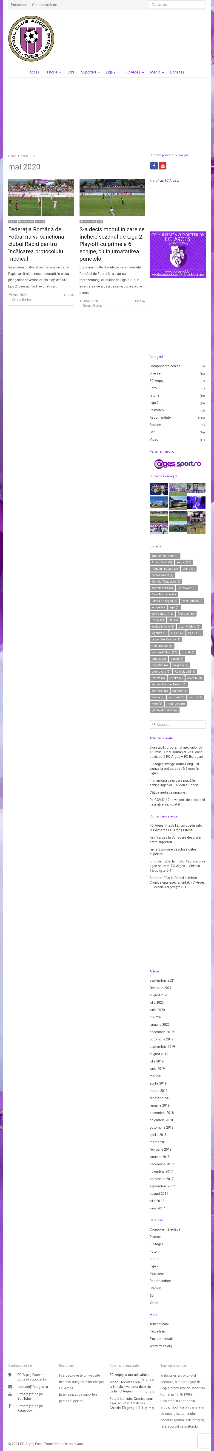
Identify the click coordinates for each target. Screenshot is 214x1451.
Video (154, 439)
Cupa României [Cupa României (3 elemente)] (163, 594)
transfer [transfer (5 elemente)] (179, 691)
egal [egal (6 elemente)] (174, 607)
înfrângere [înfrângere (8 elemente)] (176, 703)
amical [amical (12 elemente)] (184, 562)
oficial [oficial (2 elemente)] (188, 652)
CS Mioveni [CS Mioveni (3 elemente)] (187, 588)
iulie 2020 (157, 1002)
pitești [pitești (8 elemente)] (177, 658)
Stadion (155, 425)
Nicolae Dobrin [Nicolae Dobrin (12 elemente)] (164, 652)
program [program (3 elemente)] (180, 665)
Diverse (155, 373)
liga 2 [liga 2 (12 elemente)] (194, 633)
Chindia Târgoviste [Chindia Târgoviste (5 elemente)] (165, 581)
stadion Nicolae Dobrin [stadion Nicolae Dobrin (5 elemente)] (168, 684)
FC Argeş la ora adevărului (129, 1375)
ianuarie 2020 (160, 1025)
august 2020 (159, 995)
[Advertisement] (107, 115)
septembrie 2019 (162, 1047)
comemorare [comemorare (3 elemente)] (162, 588)
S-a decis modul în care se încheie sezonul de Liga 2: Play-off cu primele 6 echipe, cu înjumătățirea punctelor (112, 244)
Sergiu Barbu (21, 299)
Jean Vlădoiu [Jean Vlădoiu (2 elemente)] (189, 626)
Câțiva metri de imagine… (168, 792)
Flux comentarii (161, 1339)
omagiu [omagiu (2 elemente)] (158, 658)
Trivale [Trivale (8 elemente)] (157, 697)
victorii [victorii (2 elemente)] (195, 697)
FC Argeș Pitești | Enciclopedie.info (176, 825)
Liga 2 (111, 72)
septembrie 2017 (162, 1186)
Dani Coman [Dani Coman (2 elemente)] (192, 601)
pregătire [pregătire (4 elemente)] (159, 665)
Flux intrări (157, 1331)
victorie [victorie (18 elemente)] (177, 697)
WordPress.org (161, 1346)
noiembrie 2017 (161, 1171)
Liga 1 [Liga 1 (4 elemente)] (177, 633)
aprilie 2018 (158, 1135)
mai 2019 (156, 1076)
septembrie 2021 (162, 980)
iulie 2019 (157, 1061)
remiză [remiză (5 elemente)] (158, 678)
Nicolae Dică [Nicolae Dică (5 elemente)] (162, 646)
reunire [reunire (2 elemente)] (176, 678)
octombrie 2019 (162, 1039)
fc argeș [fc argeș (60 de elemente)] (186, 613)
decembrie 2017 (162, 1164)
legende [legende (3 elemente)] (159, 633)
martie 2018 (159, 1142)
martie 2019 (159, 1091)
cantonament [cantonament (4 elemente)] (162, 575)
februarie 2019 (160, 1098)
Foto (153, 388)
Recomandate (26, 221)
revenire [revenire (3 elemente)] (194, 678)
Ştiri (70, 72)
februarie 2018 (160, 1149)
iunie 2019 (157, 1069)
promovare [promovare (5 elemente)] (160, 671)
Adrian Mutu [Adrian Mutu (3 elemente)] (161, 562)
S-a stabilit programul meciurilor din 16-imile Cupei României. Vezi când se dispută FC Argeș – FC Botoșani (176, 752)
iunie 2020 (157, 1010)
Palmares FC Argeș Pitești (173, 830)
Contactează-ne (44, 5)
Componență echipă (165, 366)
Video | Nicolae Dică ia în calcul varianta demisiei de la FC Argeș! (130, 1386)
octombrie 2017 (162, 1179)
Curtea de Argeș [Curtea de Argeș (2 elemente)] (164, 601)
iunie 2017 (157, 1208)
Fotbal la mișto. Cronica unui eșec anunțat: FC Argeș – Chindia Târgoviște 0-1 (177, 866)
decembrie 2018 (162, 1113)
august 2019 (159, 1054)
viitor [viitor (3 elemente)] (156, 703)
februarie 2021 (160, 988)
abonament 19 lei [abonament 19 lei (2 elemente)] (165, 556)
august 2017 (159, 1194)
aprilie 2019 (158, 1083)
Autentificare (159, 1324)
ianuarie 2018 (160, 1157)
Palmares (157, 410)
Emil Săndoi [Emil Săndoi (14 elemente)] (162, 613)
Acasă (34, 72)
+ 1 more (40, 221)
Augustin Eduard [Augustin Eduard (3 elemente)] (164, 568)
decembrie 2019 (162, 1032)
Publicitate (19, 5)
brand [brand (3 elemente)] (189, 568)
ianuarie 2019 (160, 1105)
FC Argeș (133, 72)
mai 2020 (156, 1017)
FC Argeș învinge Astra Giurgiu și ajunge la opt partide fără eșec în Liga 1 (174, 768)
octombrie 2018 (162, 1127)
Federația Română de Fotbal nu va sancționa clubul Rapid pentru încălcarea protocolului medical (36, 244)
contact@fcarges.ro (32, 1387)
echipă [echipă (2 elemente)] (158, 607)
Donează (177, 72)
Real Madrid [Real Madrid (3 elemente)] (185, 671)
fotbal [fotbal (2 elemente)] (157, 620)
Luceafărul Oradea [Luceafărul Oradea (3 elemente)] (165, 639)
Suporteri (88, 72)
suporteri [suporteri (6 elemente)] (159, 691)
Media (155, 72)
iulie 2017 (157, 1201)
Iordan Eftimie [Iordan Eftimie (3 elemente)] (162, 626)
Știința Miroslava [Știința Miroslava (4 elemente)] (164, 710)
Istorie (52, 72)
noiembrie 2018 (161, 1120)
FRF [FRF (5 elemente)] (173, 620)
